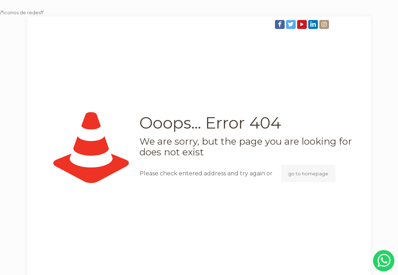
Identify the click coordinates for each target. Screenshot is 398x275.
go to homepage (308, 173)
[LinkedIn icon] (313, 24)
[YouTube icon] (302, 24)
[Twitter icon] (291, 24)
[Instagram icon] (324, 24)
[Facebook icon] (280, 24)
